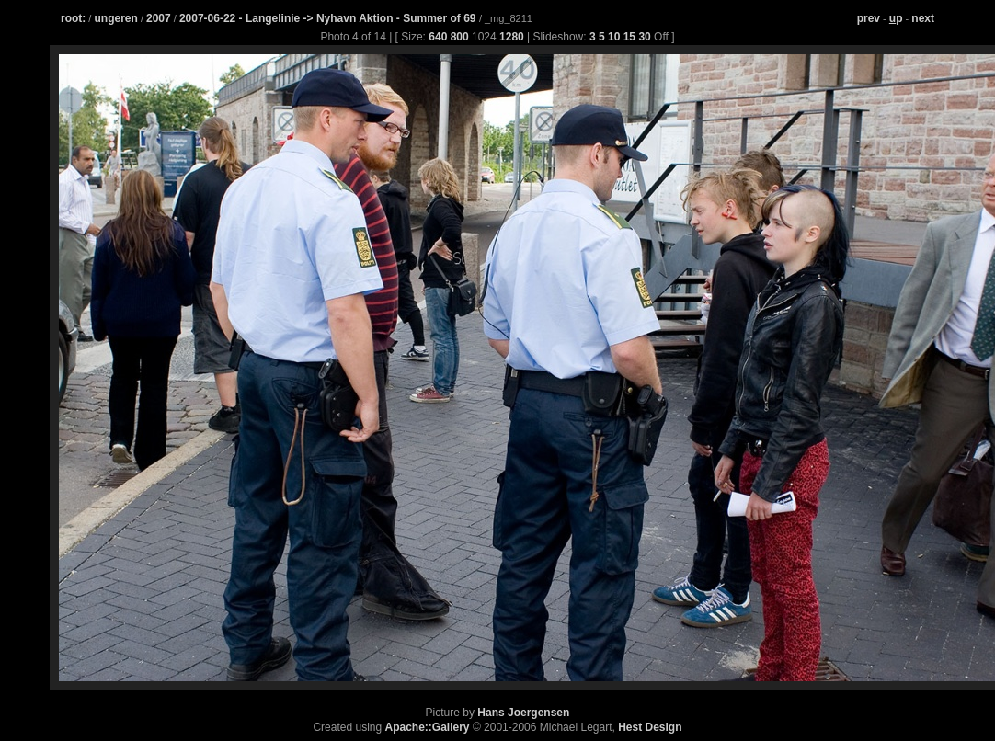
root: (73, 18)
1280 (511, 36)
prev (868, 18)
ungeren (115, 18)
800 (460, 36)
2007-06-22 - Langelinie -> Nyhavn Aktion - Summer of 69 (329, 18)
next (922, 18)
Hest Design (649, 727)
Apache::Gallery (427, 727)
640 (438, 36)
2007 (158, 18)
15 (629, 36)
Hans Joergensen (523, 712)
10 (614, 36)
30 (644, 36)
